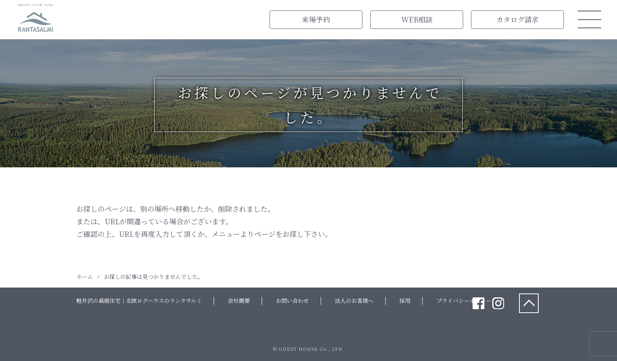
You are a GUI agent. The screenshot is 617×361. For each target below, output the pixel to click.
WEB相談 (416, 19)
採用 (404, 300)
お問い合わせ (292, 300)
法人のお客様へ (354, 300)
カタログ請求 (517, 19)
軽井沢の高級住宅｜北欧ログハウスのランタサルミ (139, 300)
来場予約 (316, 19)
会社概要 (239, 300)
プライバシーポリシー (463, 300)
